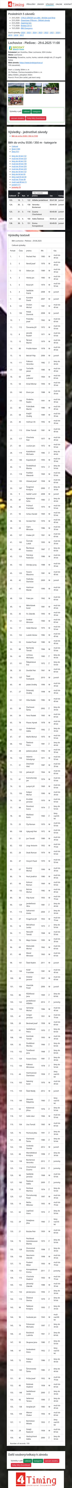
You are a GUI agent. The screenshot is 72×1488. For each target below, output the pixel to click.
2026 (23, 32)
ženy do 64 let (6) (18, 174)
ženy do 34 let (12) (19, 156)
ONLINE (59, 4)
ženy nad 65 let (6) (19, 177)
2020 (58, 32)
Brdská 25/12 (26, 25)
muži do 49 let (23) (19, 169)
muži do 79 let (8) (19, 179)
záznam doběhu (17, 118)
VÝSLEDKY (50, 4)
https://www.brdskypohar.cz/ (31, 62)
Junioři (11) (16, 185)
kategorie (37, 111)
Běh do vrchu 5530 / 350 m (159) (25, 136)
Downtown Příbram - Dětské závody (35, 20)
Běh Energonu (27, 28)
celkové (26, 111)
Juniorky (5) (16, 187)
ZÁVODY (40, 4)
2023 (40, 32)
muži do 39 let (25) (19, 166)
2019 (10, 35)
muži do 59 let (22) (19, 158)
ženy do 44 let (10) (19, 161)
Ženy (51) (15, 151)
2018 (16, 35)
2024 (35, 32)
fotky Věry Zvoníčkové (36, 118)
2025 (29, 32)
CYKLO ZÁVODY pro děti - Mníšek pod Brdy (38, 18)
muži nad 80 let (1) (19, 182)
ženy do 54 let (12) (19, 171)
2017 (22, 35)
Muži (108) (16, 149)
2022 (46, 32)
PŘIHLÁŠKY (30, 4)
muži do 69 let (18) (19, 164)
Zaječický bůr (26, 23)
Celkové (15, 146)
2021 (52, 32)
